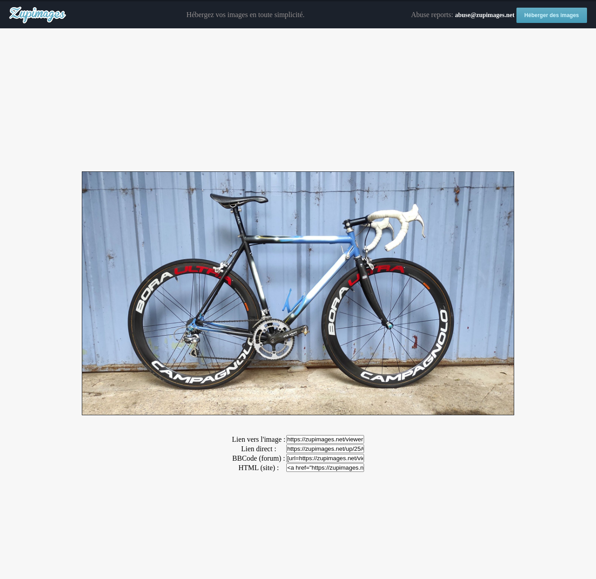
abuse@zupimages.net (484, 15)
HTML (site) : (258, 467)
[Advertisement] (298, 100)
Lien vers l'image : (258, 439)
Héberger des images (552, 15)
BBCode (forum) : (258, 458)
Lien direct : (258, 449)
